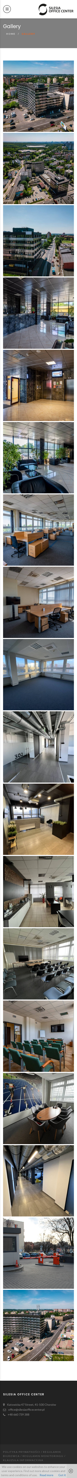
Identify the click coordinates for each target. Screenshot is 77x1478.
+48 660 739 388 (18, 1414)
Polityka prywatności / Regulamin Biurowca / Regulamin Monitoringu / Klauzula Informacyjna (34, 1456)
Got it (62, 1475)
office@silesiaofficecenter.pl (26, 1409)
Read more (46, 1475)
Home (10, 33)
